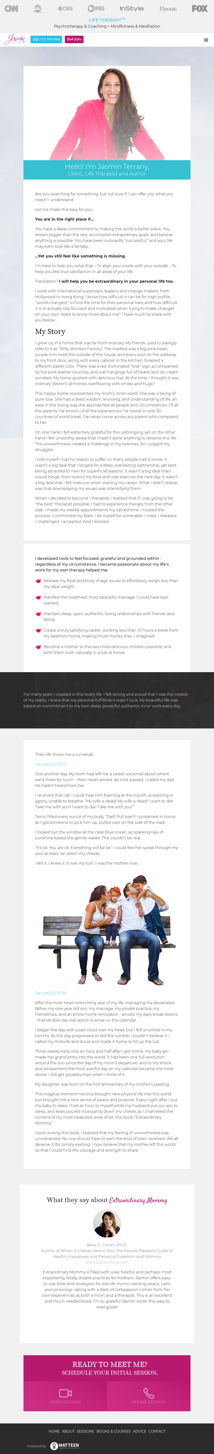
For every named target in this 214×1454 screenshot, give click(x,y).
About (68, 1431)
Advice (139, 1431)
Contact (157, 1431)
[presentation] (28, 1264)
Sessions (85, 1431)
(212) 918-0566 (46, 39)
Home (54, 1431)
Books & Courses (114, 1431)
